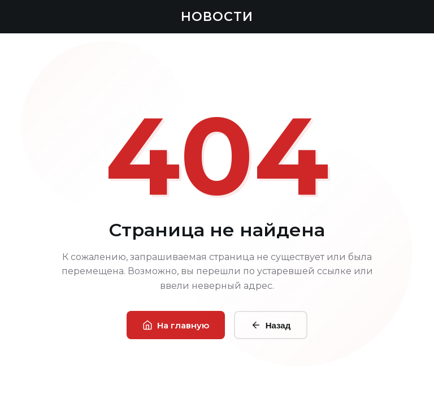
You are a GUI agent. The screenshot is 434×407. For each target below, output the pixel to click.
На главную (175, 325)
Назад (270, 325)
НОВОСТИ (217, 16)
